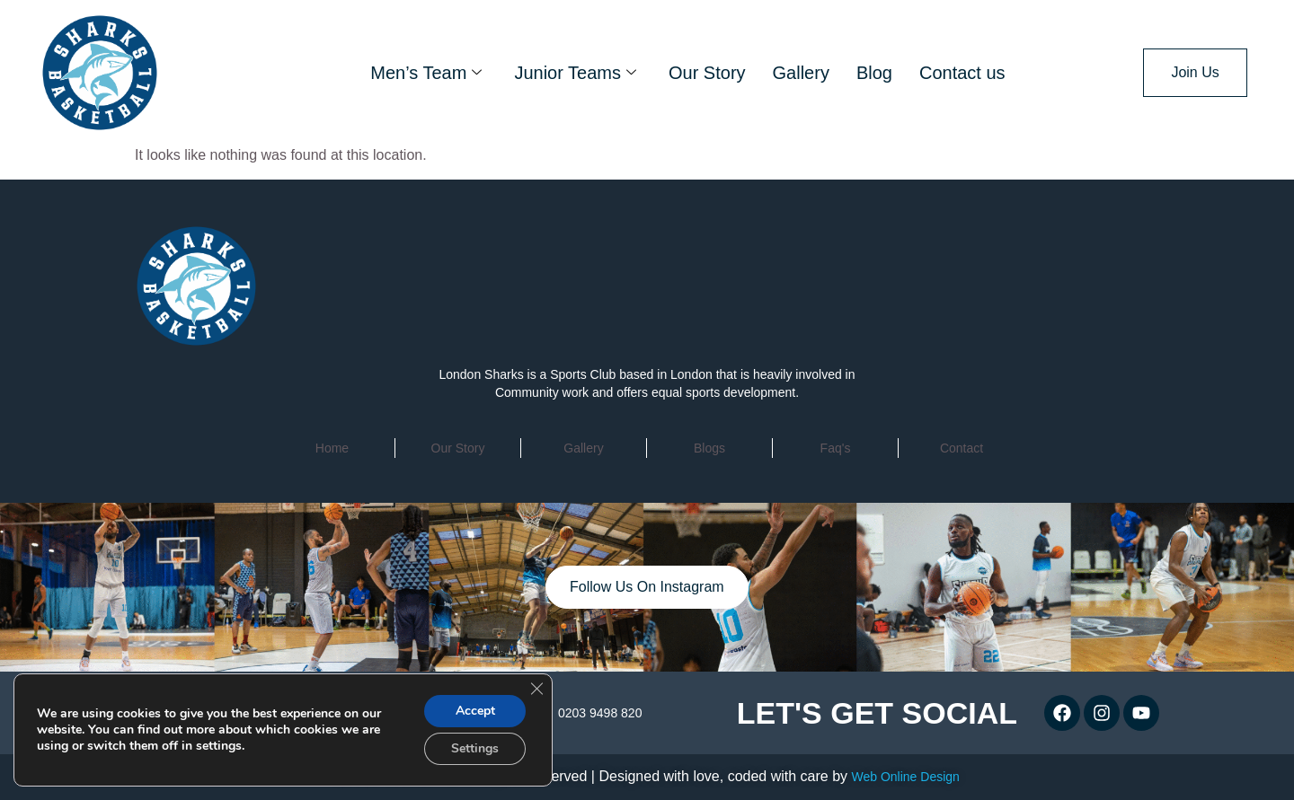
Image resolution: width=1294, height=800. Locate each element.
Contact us (962, 73)
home (332, 448)
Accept (475, 710)
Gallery (801, 73)
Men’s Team (426, 73)
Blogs (709, 448)
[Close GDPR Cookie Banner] (536, 689)
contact (961, 448)
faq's (835, 448)
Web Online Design (905, 776)
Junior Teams (575, 73)
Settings (475, 748)
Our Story (707, 73)
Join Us (1195, 72)
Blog (874, 73)
